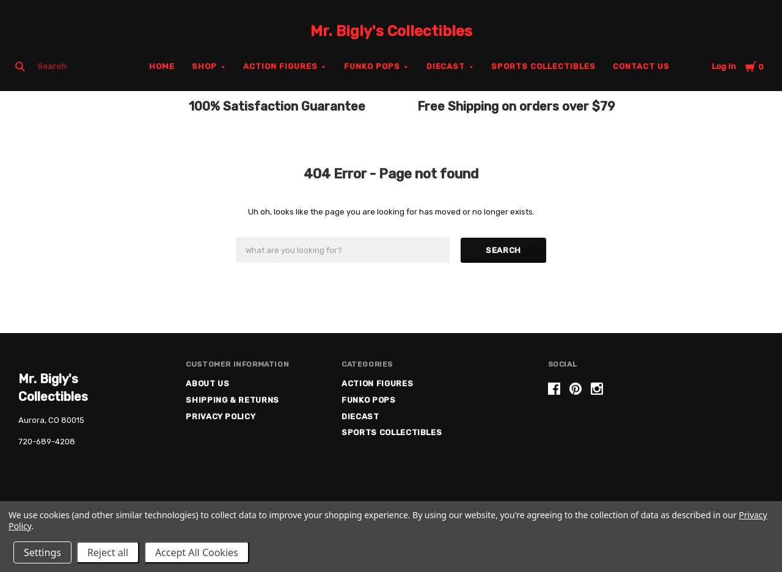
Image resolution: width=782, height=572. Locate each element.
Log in (724, 66)
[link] (655, 429)
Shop (204, 66)
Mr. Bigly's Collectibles (391, 31)
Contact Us (641, 66)
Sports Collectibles (543, 66)
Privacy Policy (220, 416)
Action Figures (280, 66)
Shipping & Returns (232, 400)
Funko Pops (372, 66)
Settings (42, 552)
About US (207, 383)
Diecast (446, 66)
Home (162, 66)
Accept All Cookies (196, 552)
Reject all (107, 552)
